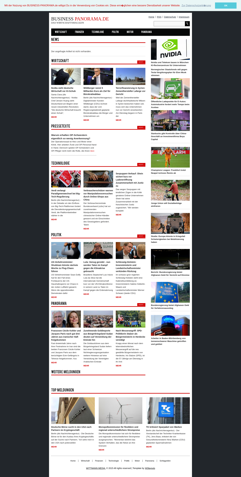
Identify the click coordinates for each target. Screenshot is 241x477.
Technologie (98, 32)
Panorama (146, 32)
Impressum (184, 17)
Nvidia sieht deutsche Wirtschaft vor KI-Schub (63, 89)
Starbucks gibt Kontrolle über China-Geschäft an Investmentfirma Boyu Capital (169, 136)
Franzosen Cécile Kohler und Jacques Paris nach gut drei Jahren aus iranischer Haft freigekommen (66, 335)
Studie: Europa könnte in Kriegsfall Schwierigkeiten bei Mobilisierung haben (168, 239)
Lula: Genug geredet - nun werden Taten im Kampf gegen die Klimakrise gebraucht (96, 267)
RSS (159, 17)
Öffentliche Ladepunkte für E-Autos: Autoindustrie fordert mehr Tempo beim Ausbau (170, 104)
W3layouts (150, 468)
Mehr (54, 117)
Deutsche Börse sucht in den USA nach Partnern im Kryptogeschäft (71, 428)
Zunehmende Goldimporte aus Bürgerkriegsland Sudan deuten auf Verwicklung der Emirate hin (98, 335)
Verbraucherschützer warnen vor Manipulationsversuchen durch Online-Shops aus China (98, 195)
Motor (130, 32)
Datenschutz (170, 17)
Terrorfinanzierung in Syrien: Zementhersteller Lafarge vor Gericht (130, 91)
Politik (115, 32)
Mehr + (141, 62)
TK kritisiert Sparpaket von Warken (164, 427)
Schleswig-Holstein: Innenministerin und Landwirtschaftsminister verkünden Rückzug (128, 267)
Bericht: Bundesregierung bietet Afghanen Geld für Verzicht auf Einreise (170, 273)
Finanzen (79, 32)
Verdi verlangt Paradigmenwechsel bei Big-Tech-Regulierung (65, 193)
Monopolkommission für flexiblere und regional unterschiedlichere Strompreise (119, 428)
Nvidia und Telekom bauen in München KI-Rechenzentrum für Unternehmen (170, 63)
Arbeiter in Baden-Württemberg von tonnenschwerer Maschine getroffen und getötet (168, 341)
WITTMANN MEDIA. (96, 468)
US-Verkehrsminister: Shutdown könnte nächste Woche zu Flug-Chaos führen (64, 267)
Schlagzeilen (165, 461)
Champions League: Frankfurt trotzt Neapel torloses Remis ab (168, 171)
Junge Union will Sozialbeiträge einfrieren (166, 204)
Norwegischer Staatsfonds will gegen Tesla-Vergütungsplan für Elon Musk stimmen (169, 72)
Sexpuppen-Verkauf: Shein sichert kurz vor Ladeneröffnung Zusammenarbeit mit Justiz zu (130, 179)
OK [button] (225, 5)
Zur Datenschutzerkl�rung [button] (196, 5)
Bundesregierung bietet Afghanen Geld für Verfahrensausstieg (170, 306)
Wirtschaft (61, 32)
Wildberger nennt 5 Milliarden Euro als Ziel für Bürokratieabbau (96, 91)
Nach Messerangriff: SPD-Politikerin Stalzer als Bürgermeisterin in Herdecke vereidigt (130, 335)
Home (151, 17)
